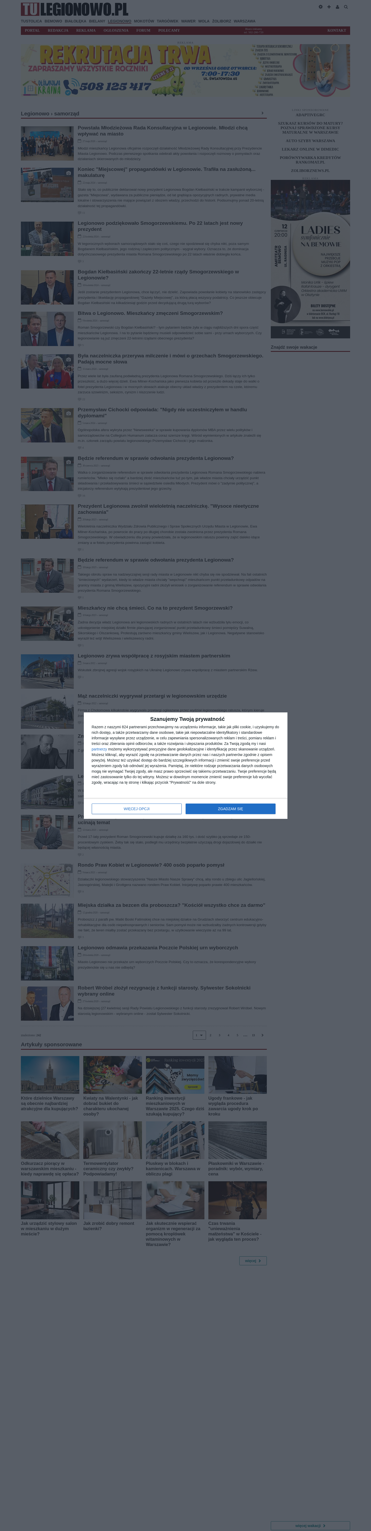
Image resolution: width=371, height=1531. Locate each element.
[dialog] (185, 765)
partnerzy (99, 749)
